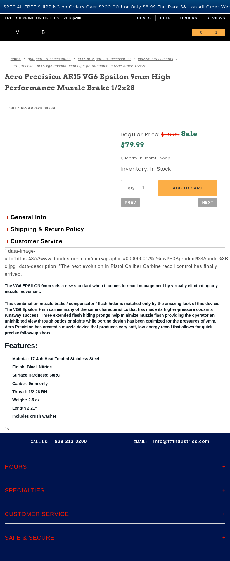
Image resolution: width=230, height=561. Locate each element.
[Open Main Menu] (17, 32)
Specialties (24, 490)
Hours (16, 467)
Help (165, 18)
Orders (189, 18)
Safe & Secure (29, 537)
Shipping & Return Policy (47, 229)
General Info (28, 217)
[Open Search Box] (43, 32)
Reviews (216, 18)
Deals (144, 18)
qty (131, 188)
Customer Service (36, 241)
